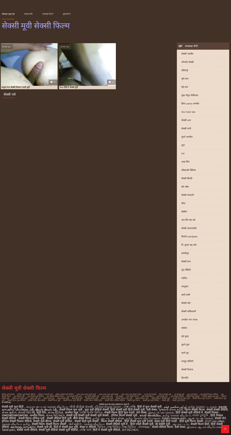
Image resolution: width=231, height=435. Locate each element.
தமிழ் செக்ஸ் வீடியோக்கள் (143, 418)
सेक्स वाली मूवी (48, 398)
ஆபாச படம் (180, 424)
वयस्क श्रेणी (28, 14)
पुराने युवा (185, 344)
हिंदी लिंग (41, 412)
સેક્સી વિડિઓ (26, 412)
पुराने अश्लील (187, 136)
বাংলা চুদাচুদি (200, 415)
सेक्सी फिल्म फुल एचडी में (202, 398)
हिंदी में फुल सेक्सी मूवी (149, 406)
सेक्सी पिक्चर (211, 412)
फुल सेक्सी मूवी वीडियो (35, 396)
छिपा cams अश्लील (190, 103)
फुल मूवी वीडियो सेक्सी (97, 409)
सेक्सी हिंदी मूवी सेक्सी (87, 421)
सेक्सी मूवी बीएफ (42, 421)
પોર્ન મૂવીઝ (75, 424)
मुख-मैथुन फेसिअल (189, 95)
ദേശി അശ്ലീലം (150, 415)
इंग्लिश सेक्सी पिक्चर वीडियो (17, 421)
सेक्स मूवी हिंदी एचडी (166, 421)
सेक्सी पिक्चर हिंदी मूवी (181, 398)
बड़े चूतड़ (185, 336)
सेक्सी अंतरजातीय (189, 228)
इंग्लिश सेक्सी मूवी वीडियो (65, 394)
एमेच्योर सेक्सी (187, 62)
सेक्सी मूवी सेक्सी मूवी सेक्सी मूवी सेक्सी (88, 415)
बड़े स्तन (184, 87)
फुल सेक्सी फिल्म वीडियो (209, 394)
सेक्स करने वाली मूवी (19, 398)
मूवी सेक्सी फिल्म (132, 396)
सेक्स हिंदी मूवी (77, 398)
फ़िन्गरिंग (184, 377)
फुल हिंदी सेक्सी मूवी (92, 396)
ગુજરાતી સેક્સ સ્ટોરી (171, 409)
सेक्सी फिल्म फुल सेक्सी (36, 400)
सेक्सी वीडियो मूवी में (117, 424)
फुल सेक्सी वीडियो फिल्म (55, 396)
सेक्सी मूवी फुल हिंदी (13, 406)
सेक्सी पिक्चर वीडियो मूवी (160, 398)
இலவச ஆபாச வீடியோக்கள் (205, 426)
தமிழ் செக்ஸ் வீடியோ (177, 415)
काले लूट (185, 353)
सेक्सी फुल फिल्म (134, 400)
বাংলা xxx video (214, 421)
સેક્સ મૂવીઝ (9, 412)
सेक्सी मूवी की (44, 426)
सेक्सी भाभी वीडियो (27, 429)
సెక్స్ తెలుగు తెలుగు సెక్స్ (43, 409)
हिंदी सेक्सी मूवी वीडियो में (189, 412)
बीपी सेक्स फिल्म (82, 418)
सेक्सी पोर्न (220, 418)
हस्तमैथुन (185, 253)
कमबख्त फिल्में (47, 14)
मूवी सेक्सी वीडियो (177, 396)
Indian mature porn (174, 418)
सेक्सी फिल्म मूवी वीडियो (72, 400)
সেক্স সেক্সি (129, 406)
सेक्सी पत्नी (186, 128)
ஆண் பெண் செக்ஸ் (200, 418)
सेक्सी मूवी (165, 400)
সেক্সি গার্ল (85, 429)
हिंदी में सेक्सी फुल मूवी (66, 426)
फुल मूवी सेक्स (192, 394)
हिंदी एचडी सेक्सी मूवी (141, 424)
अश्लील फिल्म (37, 415)
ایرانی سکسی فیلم (175, 406)
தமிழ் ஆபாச (101, 418)
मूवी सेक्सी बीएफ (147, 396)
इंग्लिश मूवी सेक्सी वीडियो (26, 394)
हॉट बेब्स (185, 186)
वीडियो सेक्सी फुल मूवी (210, 396)
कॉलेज (184, 328)
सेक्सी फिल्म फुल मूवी (71, 409)
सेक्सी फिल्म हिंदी (200, 424)
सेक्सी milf (186, 120)
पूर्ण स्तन (184, 78)
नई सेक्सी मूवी (179, 394)
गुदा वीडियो (186, 269)
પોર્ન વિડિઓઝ (130, 429)
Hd (182, 153)
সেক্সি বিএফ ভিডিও (91, 412)
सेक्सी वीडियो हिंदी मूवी (59, 418)
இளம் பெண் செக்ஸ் (161, 412)
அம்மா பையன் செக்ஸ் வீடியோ (47, 406)
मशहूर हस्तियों (187, 361)
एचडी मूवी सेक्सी (150, 394)
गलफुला (184, 286)
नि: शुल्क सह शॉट (189, 245)
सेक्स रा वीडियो (88, 426)
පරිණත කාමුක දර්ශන (108, 406)
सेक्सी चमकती (187, 195)
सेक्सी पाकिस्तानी (188, 311)
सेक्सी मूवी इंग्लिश (178, 400)
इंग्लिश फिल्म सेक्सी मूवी (124, 415)
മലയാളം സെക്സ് (22, 426)
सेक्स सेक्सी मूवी (63, 398)
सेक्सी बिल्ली (186, 178)
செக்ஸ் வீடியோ (94, 424)
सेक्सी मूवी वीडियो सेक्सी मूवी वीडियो (58, 429)
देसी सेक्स (151, 409)
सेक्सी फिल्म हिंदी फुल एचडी (119, 412)
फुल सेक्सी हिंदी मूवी (74, 396)
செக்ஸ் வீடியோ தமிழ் (16, 424)
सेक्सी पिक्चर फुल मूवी (124, 398)
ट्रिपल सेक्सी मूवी (165, 394)
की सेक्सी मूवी (163, 424)
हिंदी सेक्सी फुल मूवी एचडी (138, 421)
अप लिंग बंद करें (188, 220)
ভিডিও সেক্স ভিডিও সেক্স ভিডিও (117, 426)
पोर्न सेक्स (141, 412)
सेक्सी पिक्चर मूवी (142, 398)
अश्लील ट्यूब (71, 412)
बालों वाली (185, 294)
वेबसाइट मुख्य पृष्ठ (8, 14)
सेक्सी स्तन (186, 261)
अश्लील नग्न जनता (189, 319)
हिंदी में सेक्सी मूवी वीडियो (106, 429)
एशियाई (184, 70)
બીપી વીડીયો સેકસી (81, 406)
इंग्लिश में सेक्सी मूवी (45, 394)
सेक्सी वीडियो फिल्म (162, 426)
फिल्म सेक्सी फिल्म (195, 409)
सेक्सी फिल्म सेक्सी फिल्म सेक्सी (49, 424)
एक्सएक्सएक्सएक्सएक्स (15, 415)
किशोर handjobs (189, 236)
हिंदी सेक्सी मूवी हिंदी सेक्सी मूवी (127, 409)
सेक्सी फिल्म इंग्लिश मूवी (31, 418)
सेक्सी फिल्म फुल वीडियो (16, 400)
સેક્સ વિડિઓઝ (55, 415)
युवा (183, 145)
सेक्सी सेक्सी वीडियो (217, 409)
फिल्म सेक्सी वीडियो (112, 421)
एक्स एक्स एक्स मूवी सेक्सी (108, 394)
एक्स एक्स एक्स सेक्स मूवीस (131, 394)
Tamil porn (8, 429)
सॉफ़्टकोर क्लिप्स (188, 170)
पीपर (183, 203)
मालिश (184, 278)
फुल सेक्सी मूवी (19, 396)
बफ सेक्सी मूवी (107, 396)
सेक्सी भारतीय (187, 53)
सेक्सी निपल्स (187, 369)
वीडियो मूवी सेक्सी (192, 396)
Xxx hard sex (188, 112)
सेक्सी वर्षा (185, 303)
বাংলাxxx (144, 426)
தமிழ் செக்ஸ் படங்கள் (202, 406)
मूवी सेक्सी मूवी (162, 396)
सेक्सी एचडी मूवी (107, 398)
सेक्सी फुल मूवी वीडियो (151, 400)
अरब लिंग (185, 161)
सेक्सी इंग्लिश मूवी (92, 398)
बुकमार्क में (67, 14)
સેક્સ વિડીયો (55, 412)
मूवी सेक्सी (119, 396)
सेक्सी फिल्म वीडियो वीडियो (115, 400)
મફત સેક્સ (117, 418)
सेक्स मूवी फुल (35, 398)
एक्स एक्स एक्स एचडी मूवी (86, 394)
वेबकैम (184, 211)
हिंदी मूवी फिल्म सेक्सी (191, 421)
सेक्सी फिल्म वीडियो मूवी (93, 400)
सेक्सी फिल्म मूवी (54, 400)
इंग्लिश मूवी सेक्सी (8, 394)
